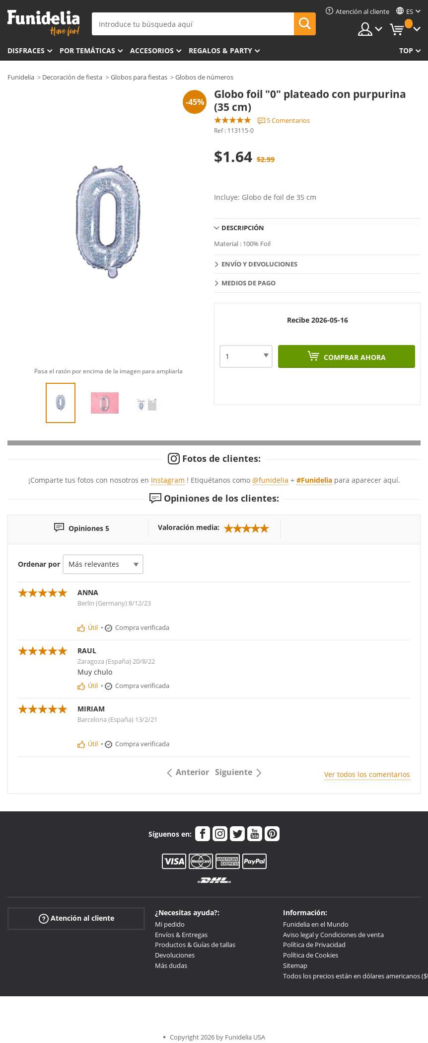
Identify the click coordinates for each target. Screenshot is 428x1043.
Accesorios (152, 50)
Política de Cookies (310, 955)
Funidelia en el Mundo (316, 924)
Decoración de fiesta (72, 77)
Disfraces (26, 50)
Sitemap (295, 965)
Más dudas (171, 965)
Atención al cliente (76, 918)
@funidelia (270, 480)
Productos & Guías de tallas (195, 944)
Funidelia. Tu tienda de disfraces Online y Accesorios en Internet (43, 23)
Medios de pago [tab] (248, 282)
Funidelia (20, 77)
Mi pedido (170, 924)
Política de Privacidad (314, 944)
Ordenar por (39, 564)
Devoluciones (175, 955)
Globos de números (204, 77)
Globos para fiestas (139, 77)
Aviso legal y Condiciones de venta (333, 934)
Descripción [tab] (242, 227)
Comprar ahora (354, 357)
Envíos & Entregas (181, 934)
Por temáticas (87, 50)
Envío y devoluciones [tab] (259, 264)
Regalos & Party (220, 50)
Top (406, 50)
